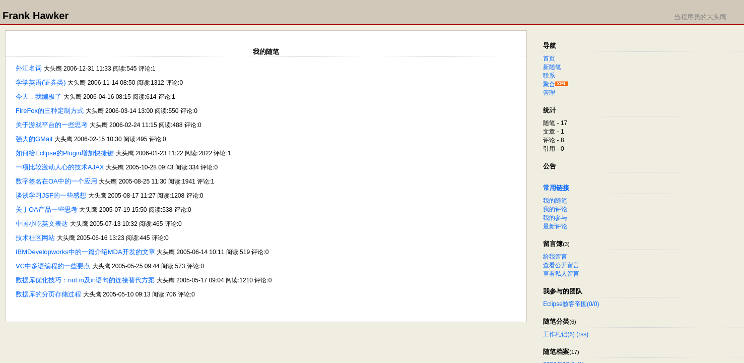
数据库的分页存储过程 (48, 294)
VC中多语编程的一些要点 (53, 266)
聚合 (549, 84)
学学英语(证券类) (41, 82)
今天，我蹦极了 (38, 96)
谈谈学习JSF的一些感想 (51, 195)
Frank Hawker (36, 15)
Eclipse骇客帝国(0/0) (571, 304)
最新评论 (555, 226)
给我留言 (555, 256)
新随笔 (552, 67)
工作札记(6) (559, 334)
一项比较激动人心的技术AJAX (60, 167)
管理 (549, 92)
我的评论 (555, 209)
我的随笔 (555, 200)
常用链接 (556, 188)
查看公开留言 (561, 265)
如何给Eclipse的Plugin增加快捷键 (65, 153)
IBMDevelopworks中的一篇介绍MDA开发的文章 (85, 252)
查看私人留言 (561, 273)
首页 (549, 58)
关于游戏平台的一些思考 (52, 125)
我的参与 (555, 217)
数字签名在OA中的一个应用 (56, 181)
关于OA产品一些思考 (47, 209)
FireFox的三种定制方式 (50, 110)
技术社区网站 (35, 237)
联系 (549, 75)
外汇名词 (29, 68)
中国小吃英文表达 (42, 223)
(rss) (582, 334)
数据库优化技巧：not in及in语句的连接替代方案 (85, 280)
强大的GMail (34, 139)
